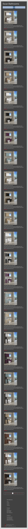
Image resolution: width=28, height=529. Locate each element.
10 (16, 493)
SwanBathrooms (8, 524)
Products (8, 502)
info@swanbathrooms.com (12, 526)
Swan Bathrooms (11, 3)
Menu (14, 7)
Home (8, 501)
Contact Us (8, 505)
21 (18, 493)
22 (20, 493)
